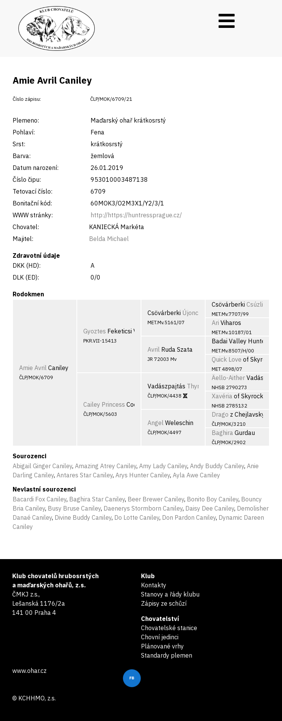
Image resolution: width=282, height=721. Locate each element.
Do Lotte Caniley (136, 517)
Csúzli (254, 304)
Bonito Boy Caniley (212, 499)
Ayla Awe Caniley (196, 475)
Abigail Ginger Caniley (42, 466)
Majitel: (23, 238)
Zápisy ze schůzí (163, 603)
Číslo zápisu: (27, 99)
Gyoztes (94, 331)
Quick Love (226, 359)
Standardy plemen (166, 655)
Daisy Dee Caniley (209, 508)
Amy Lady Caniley (163, 466)
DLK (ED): (26, 277)
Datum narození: (35, 167)
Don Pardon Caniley (189, 517)
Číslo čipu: (27, 179)
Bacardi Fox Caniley (39, 499)
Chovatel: (26, 227)
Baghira (222, 432)
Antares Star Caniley (85, 475)
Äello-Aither (228, 378)
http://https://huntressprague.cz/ (136, 215)
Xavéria (222, 396)
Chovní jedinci (159, 637)
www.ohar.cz (29, 670)
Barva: (22, 156)
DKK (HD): (27, 265)
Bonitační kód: (32, 203)
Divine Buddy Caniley (83, 517)
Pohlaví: (24, 132)
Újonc (190, 313)
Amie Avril (33, 368)
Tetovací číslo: (32, 191)
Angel (155, 423)
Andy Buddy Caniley (217, 466)
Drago (220, 414)
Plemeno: (26, 120)
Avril (153, 349)
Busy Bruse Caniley (74, 508)
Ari (215, 323)
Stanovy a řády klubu (170, 594)
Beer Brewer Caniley (156, 499)
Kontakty (153, 585)
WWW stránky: (33, 215)
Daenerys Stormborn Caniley (143, 508)
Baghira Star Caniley (97, 499)
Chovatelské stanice (169, 628)
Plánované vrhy (162, 646)
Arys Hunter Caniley (142, 475)
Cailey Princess (104, 404)
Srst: (19, 144)
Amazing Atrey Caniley (105, 466)
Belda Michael (109, 238)
